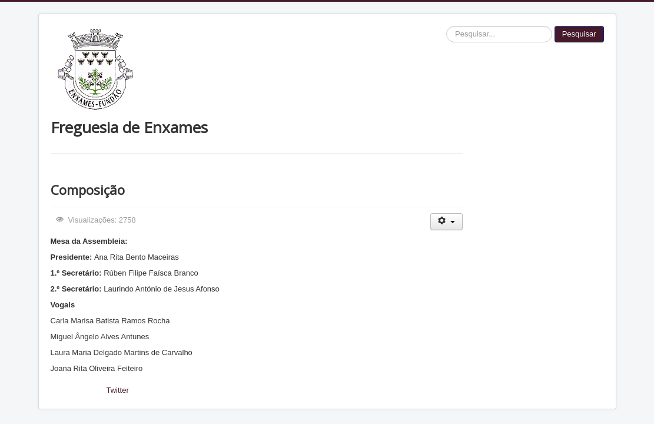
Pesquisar (579, 33)
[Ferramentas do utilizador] (446, 221)
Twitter (118, 390)
